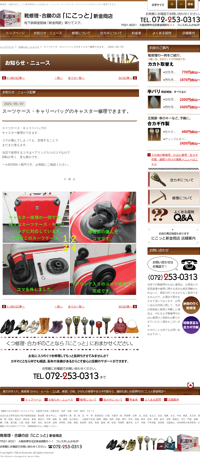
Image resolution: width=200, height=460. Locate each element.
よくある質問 (162, 33)
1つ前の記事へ (16, 78)
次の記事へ (125, 78)
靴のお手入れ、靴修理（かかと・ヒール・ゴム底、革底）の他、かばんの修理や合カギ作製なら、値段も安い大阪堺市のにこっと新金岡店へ (82, 391)
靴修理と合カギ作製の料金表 (136, 33)
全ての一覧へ (76, 78)
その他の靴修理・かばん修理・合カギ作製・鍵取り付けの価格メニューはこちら (174, 159)
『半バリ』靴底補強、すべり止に (166, 91)
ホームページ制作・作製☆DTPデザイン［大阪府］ (20, 456)
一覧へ (59, 78)
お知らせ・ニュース (48, 33)
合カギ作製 (173, 121)
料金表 (133, 399)
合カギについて (111, 33)
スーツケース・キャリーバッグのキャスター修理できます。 (66, 113)
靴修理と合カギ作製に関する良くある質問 (173, 215)
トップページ (15, 33)
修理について (81, 33)
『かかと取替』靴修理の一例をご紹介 (173, 60)
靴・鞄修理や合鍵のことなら (100, 436)
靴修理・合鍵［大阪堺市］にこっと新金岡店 (68, 16)
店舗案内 (188, 33)
